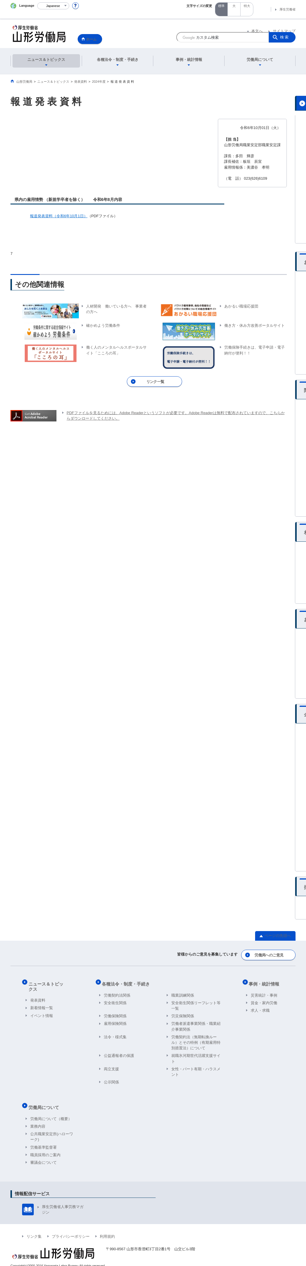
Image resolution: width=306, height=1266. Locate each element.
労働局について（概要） (51, 1111)
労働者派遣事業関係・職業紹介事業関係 (195, 1023)
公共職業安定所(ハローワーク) (51, 1129)
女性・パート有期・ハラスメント (195, 1068)
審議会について (43, 1155)
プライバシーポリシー (71, 1229)
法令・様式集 (115, 1033)
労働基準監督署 (43, 1140)
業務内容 (37, 1119)
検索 (284, 37)
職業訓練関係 (182, 992)
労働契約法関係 (117, 992)
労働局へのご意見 (269, 956)
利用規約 (107, 1229)
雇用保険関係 (115, 1020)
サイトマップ (284, 31)
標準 (221, 6)
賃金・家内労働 (264, 999)
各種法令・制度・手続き (128, 982)
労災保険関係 (182, 1013)
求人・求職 (260, 1007)
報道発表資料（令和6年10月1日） (58, 216)
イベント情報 (41, 1007)
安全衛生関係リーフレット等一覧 (195, 1002)
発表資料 (37, 992)
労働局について (45, 1102)
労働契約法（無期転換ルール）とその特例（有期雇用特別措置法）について (195, 1039)
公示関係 (111, 1079)
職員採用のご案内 (45, 1147)
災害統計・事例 (264, 992)
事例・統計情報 (266, 982)
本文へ (257, 31)
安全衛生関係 (115, 999)
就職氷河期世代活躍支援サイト (195, 1055)
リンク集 (34, 1229)
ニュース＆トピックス (52, 982)
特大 (247, 6)
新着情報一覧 (41, 999)
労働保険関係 (115, 1013)
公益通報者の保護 (119, 1052)
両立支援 (111, 1065)
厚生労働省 (288, 9)
